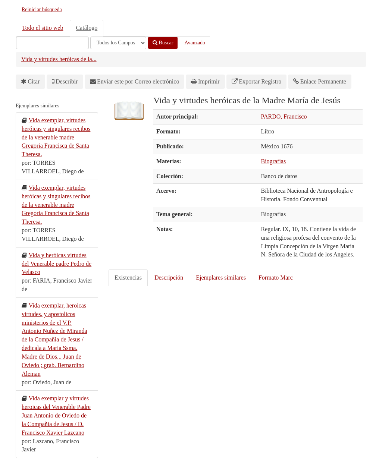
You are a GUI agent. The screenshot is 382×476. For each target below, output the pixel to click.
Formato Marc (276, 277)
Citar (34, 81)
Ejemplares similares (221, 277)
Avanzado (194, 42)
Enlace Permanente (323, 81)
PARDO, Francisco (284, 116)
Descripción (168, 277)
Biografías (273, 161)
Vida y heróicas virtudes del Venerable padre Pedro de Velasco (56, 263)
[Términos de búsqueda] (52, 43)
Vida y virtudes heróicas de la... (59, 59)
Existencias (128, 277)
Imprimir (209, 81)
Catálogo (86, 28)
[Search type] (118, 43)
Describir (67, 81)
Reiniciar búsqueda (42, 9)
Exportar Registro (260, 81)
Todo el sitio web (42, 28)
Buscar (163, 42)
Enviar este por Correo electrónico (138, 81)
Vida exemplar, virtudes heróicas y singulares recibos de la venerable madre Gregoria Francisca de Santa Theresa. (56, 137)
